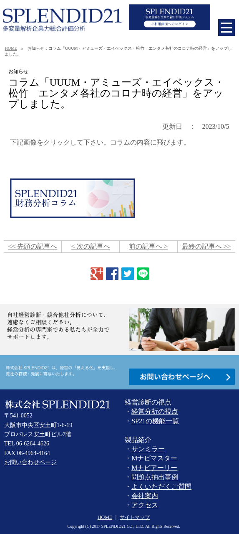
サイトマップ (135, 517)
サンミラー (148, 449)
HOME (11, 48)
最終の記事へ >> (206, 246)
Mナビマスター (154, 458)
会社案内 (144, 495)
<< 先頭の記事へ (32, 246)
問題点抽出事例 (154, 477)
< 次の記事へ (90, 246)
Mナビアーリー (154, 467)
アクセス (144, 505)
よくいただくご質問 (161, 486)
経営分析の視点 (154, 411)
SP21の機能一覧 (155, 421)
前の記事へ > (148, 246)
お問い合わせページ (30, 462)
